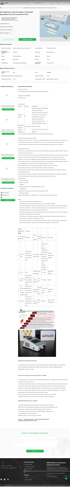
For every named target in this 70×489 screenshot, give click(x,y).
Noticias (55, 3)
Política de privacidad (9, 485)
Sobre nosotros (46, 3)
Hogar (31, 3)
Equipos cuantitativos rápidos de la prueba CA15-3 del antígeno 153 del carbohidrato (7, 155)
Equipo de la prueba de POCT (16, 7)
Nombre (19, 106)
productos (7, 7)
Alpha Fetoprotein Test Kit (29, 419)
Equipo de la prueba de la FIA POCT (42, 419)
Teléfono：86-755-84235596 (6, 465)
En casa (3, 7)
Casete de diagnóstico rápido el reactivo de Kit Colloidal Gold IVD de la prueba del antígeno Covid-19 (8, 180)
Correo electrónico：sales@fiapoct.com (8, 467)
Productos (38, 3)
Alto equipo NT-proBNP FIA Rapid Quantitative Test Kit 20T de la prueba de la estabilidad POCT (8, 131)
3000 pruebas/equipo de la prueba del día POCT (27, 420)
